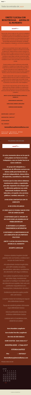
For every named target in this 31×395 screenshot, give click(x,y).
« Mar (6, 382)
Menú (2, 1)
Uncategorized (14, 132)
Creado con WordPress (15, 392)
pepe (22, 6)
